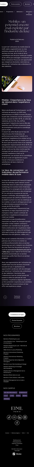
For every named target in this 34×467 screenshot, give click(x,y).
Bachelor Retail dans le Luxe (12, 375)
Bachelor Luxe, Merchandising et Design (15, 364)
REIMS (25, 396)
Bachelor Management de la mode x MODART (14, 380)
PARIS (18, 396)
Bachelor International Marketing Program (13, 353)
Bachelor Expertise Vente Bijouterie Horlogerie (14, 360)
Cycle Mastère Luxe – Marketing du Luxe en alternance (15, 342)
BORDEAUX (23, 392)
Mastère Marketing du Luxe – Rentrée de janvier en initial (15, 346)
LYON (12, 396)
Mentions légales (16, 433)
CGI (28, 433)
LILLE (6, 396)
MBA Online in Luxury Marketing (13, 349)
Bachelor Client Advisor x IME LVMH (14, 377)
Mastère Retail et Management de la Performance (14, 371)
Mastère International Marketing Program (13, 357)
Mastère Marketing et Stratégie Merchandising (13, 367)
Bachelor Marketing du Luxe (12, 339)
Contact (7, 433)
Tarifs (23, 433)
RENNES (6, 399)
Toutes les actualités (17, 296)
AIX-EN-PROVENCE (10, 392)
